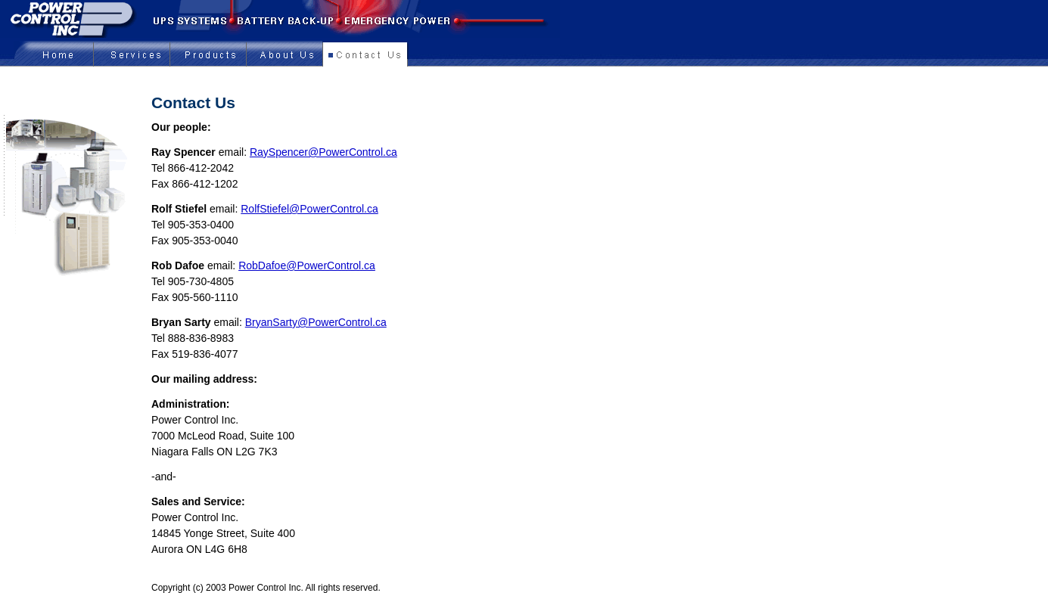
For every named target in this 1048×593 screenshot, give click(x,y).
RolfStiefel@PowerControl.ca (309, 209)
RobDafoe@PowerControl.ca (306, 265)
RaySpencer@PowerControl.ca (323, 152)
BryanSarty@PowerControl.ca (316, 322)
